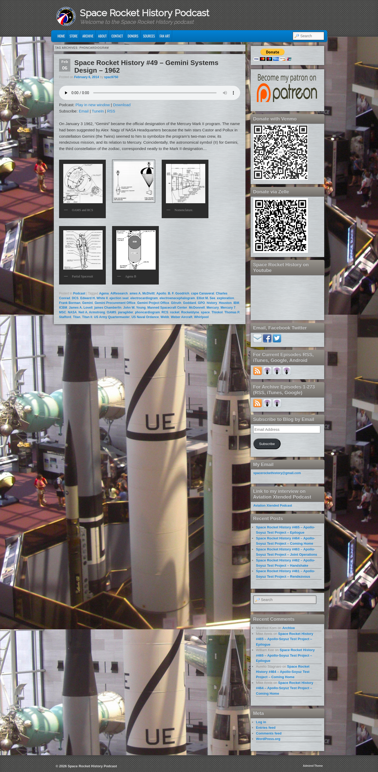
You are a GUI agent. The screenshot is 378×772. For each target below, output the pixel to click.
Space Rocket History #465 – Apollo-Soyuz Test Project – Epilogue (284, 639)
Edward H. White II (94, 298)
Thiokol (217, 312)
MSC (62, 312)
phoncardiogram (147, 312)
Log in (261, 722)
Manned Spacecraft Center (167, 307)
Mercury (213, 307)
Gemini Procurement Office (114, 303)
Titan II (87, 317)
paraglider (125, 312)
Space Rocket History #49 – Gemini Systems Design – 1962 (146, 66)
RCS (165, 312)
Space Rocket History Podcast (144, 12)
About (102, 36)
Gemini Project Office (153, 303)
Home (61, 36)
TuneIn (98, 111)
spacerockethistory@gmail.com (277, 473)
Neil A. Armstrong (91, 312)
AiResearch (119, 293)
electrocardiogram (144, 298)
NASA (72, 312)
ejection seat (119, 298)
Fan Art (165, 36)
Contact (117, 36)
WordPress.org (268, 739)
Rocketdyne (190, 312)
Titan (76, 317)
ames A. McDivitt (142, 293)
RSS (111, 111)
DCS (75, 298)
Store (74, 36)
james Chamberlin (107, 307)
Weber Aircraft (181, 317)
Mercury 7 (227, 307)
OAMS (111, 312)
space (205, 312)
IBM (236, 303)
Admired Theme (313, 765)
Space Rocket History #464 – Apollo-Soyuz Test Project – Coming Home (282, 671)
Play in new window (93, 105)
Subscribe (267, 444)
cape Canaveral (202, 293)
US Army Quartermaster (112, 317)
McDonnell (197, 307)
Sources (149, 36)
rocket (175, 312)
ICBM (63, 307)
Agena (104, 293)
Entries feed (265, 728)
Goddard (189, 303)
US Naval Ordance (145, 317)
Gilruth (176, 303)
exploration (225, 298)
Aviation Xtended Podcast (272, 505)
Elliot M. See (206, 298)
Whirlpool (201, 317)
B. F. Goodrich (178, 293)
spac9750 (111, 77)
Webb (165, 317)
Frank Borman (69, 303)
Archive (87, 36)
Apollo (161, 293)
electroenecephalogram (177, 298)
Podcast (79, 293)
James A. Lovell (80, 307)
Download (122, 105)
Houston (225, 303)
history (212, 303)
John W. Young (134, 307)
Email (84, 111)
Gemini (87, 303)
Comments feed (269, 733)
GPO (201, 303)
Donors (133, 36)
